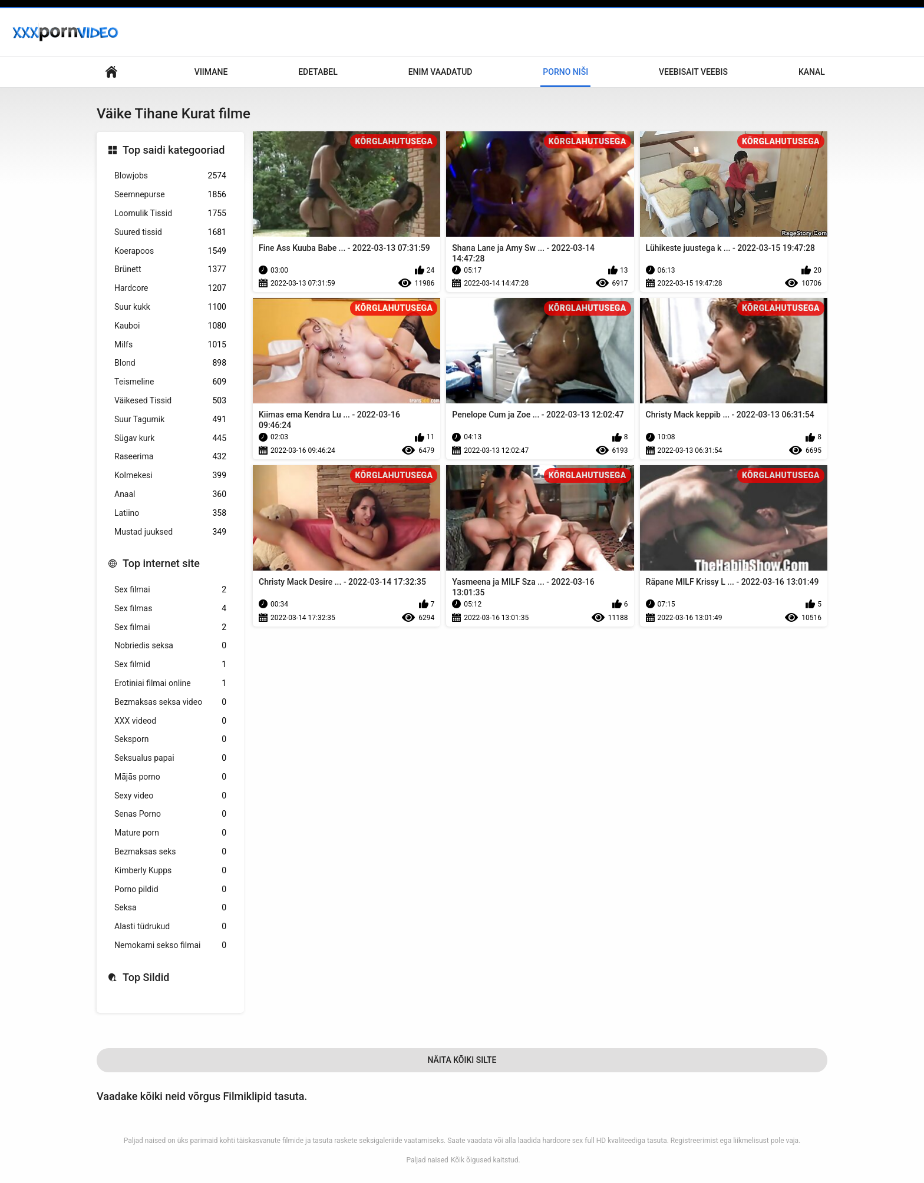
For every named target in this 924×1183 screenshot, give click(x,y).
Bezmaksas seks (170, 852)
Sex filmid (170, 665)
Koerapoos (170, 251)
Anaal (170, 494)
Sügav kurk (170, 438)
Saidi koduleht (111, 72)
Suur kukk (170, 307)
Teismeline (170, 382)
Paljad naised (427, 1160)
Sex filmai (170, 590)
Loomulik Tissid (170, 213)
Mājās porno (170, 777)
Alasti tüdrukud (170, 927)
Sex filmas (170, 609)
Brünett (170, 269)
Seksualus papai (170, 758)
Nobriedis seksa (170, 646)
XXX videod (170, 721)
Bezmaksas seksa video (170, 702)
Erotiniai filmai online (170, 683)
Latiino (170, 513)
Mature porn (170, 833)
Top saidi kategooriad (174, 150)
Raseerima (170, 457)
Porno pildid (170, 889)
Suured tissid (170, 232)
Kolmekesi (170, 475)
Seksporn (170, 739)
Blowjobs (170, 176)
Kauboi (170, 326)
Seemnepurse (170, 195)
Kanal (811, 72)
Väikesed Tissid (170, 401)
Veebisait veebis (693, 72)
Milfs (170, 345)
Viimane (210, 72)
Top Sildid (146, 977)
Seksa (170, 908)
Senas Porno (170, 814)
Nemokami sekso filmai (170, 945)
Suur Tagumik (170, 420)
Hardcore (170, 288)
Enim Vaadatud (440, 72)
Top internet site (161, 563)
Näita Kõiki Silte (461, 1060)
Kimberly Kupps (170, 871)
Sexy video (170, 796)
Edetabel (318, 72)
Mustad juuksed (170, 532)
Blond (170, 363)
